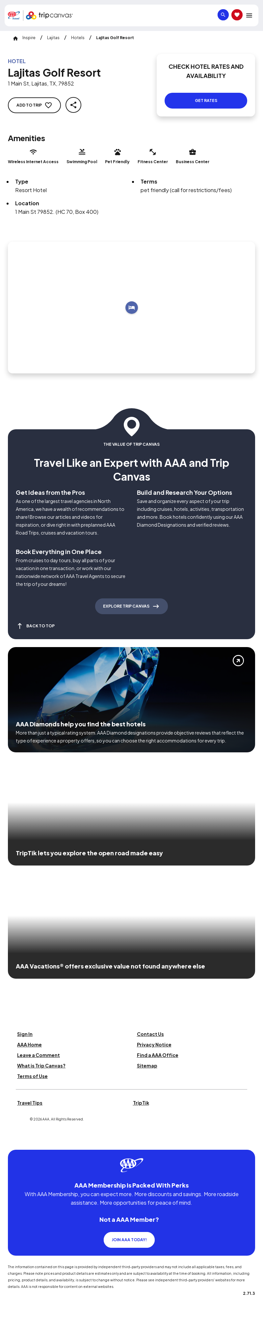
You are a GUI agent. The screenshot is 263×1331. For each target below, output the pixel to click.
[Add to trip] (131, 307)
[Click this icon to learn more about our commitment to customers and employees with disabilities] (18, 1141)
